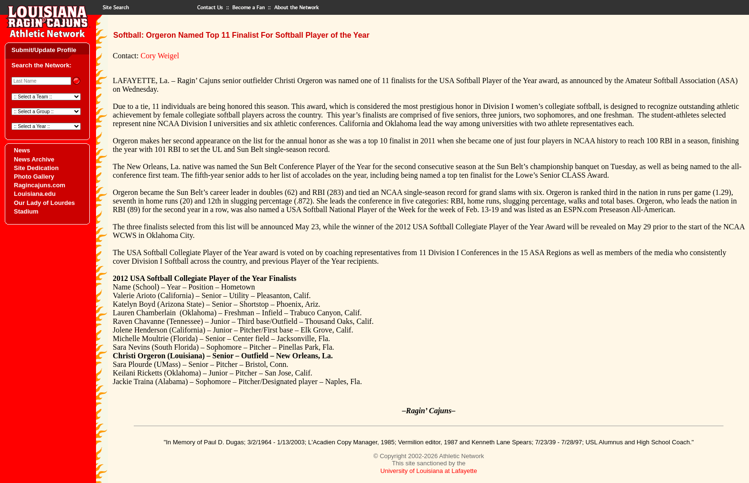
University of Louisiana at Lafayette (428, 470)
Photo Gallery (34, 176)
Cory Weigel (159, 56)
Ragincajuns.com (39, 185)
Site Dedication (36, 168)
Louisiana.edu (34, 193)
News (22, 150)
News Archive (34, 159)
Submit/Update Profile (43, 50)
